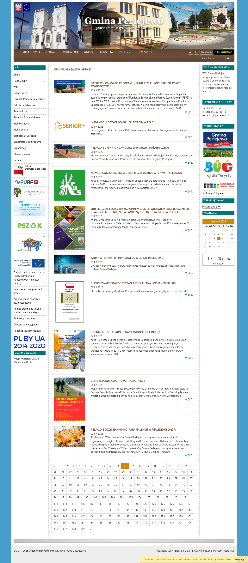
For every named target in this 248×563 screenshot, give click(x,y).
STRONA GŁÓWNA (30, 52)
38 (191, 472)
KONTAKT (51, 52)
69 (138, 484)
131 (83, 510)
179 (83, 529)
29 (123, 472)
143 (190, 510)
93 (176, 491)
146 (74, 516)
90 (153, 491)
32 (146, 472)
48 (123, 478)
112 (56, 503)
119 (118, 503)
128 (56, 510)
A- (190, 52)
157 (172, 516)
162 (74, 522)
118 (109, 503)
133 (100, 510)
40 (62, 478)
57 (191, 478)
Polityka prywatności (25, 318)
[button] (44, 81)
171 (154, 522)
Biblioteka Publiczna (25, 135)
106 (140, 497)
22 (70, 472)
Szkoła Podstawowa (24, 105)
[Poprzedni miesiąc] (204, 221)
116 (92, 503)
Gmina (17, 74)
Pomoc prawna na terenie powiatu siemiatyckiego (27, 310)
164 (92, 522)
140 (163, 510)
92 (168, 491)
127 (190, 503)
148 (92, 516)
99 (78, 497)
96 (55, 497)
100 (86, 497)
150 (109, 516)
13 (140, 465)
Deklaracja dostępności (26, 324)
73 (168, 484)
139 (154, 510)
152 (127, 516)
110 (175, 497)
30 (130, 472)
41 (70, 478)
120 (127, 503)
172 (163, 522)
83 (100, 491)
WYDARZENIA (70, 52)
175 (190, 522)
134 (109, 510)
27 (108, 472)
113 (65, 503)
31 (138, 472)
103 (113, 497)
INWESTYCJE (145, 52)
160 (56, 522)
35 (168, 472)
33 (153, 472)
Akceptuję (239, 559)
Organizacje (20, 148)
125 (172, 503)
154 (145, 516)
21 (62, 472)
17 (170, 465)
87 (130, 491)
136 (127, 510)
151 (118, 516)
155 (154, 516)
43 (85, 478)
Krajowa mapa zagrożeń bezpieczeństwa (27, 301)
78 (62, 491)
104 (122, 497)
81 (85, 491)
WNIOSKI (89, 52)
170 (145, 522)
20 (55, 472)
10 (117, 465)
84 (108, 491)
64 (100, 484)
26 (100, 472)
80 (78, 491)
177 (65, 529)
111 (184, 497)
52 (153, 478)
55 (176, 478)
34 (161, 472)
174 (181, 522)
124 (163, 503)
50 (138, 478)
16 (162, 465)
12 (132, 465)
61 (78, 484)
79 (70, 491)
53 (161, 478)
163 (83, 522)
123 (154, 503)
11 (125, 465)
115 (83, 503)
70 (146, 484)
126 (181, 503)
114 (74, 503)
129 (65, 510)
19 (185, 465)
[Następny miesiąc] (232, 221)
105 (131, 497)
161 (65, 522)
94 (183, 491)
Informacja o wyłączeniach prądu (28, 291)
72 (161, 484)
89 (146, 491)
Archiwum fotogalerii (213, 193)
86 (123, 491)
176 (56, 529)
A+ (196, 52)
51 (146, 478)
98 (70, 497)
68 (130, 484)
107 (148, 497)
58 (55, 484)
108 (157, 497)
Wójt (16, 86)
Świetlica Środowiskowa (27, 117)
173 (172, 522)
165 (100, 522)
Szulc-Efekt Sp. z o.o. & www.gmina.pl (188, 550)
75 (183, 484)
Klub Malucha (21, 123)
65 (108, 484)
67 (123, 484)
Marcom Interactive (223, 550)
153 (136, 516)
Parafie (18, 160)
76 (191, 484)
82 (93, 491)
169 (136, 522)
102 (104, 497)
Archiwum (206, 52)
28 (115, 472)
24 (85, 472)
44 (93, 478)
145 (65, 516)
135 (118, 510)
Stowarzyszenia (22, 154)
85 (115, 491)
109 (166, 497)
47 (115, 478)
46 (108, 478)
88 (138, 491)
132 (92, 510)
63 (93, 484)
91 (161, 491)
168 (127, 522)
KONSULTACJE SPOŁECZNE (116, 52)
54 (168, 478)
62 (85, 484)
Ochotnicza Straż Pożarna (27, 141)
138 (145, 510)
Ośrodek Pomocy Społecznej (29, 99)
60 (70, 484)
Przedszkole (20, 111)
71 (153, 484)
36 (176, 472)
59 (62, 484)
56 (183, 478)
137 (136, 510)
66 (115, 484)
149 (100, 516)
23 (78, 472)
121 (136, 503)
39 (55, 478)
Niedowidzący (223, 52)
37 (183, 472)
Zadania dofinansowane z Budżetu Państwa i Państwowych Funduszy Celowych (27, 278)
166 (109, 522)
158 (181, 516)
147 (83, 516)
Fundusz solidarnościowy (27, 330)
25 (93, 472)
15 (155, 465)
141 (172, 510)
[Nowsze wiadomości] (55, 466)
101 (95, 497)
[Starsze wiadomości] (90, 529)
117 (100, 503)
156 (163, 516)
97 (62, 497)
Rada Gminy (20, 80)
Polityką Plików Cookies (219, 559)
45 (100, 478)
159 (190, 516)
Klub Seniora (21, 129)
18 (178, 465)
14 (147, 465)
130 (74, 510)
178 (74, 529)
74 (176, 484)
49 (130, 478)
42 (78, 478)
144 (56, 516)
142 (181, 510)
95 (191, 491)
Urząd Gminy (21, 93)
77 (55, 491)
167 (118, 522)
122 (145, 503)
